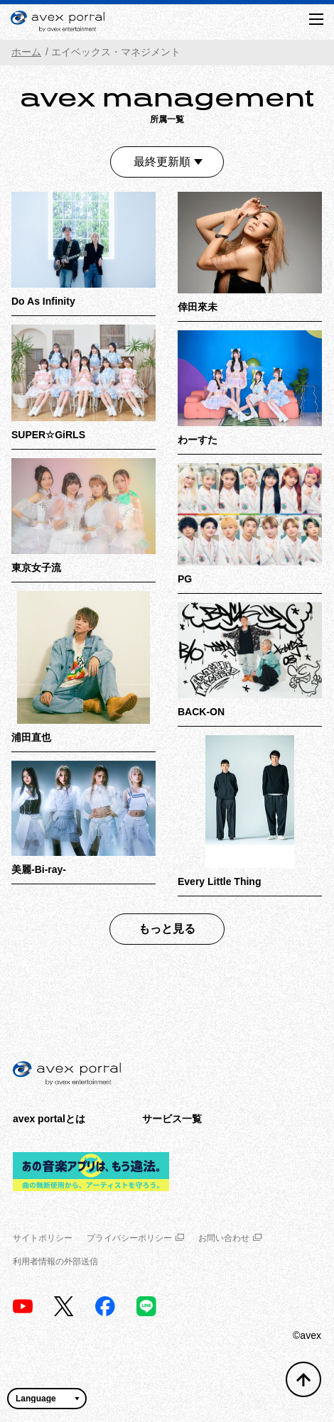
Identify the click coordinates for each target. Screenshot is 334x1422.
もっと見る (167, 929)
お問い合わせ (230, 1238)
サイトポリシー (42, 1238)
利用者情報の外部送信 (55, 1261)
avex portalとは (49, 1118)
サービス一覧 (172, 1118)
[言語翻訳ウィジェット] (47, 1398)
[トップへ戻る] (303, 1379)
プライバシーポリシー (135, 1238)
